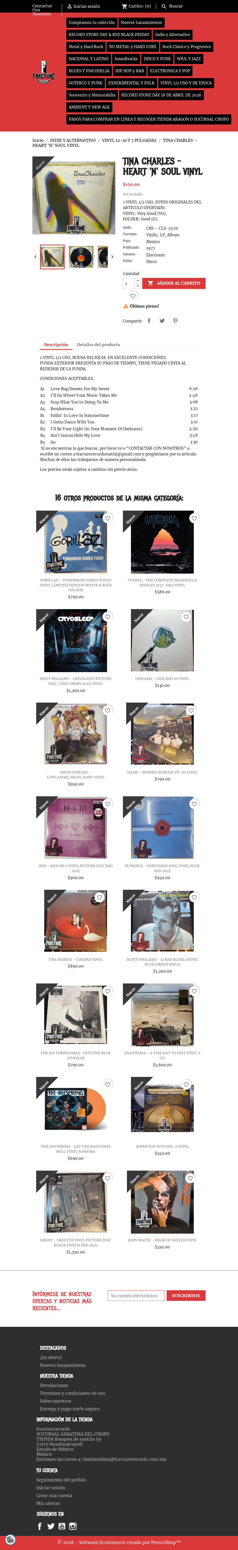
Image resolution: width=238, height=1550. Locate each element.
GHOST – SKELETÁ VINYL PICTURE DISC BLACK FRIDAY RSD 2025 (75, 1242)
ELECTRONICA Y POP (170, 71)
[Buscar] (182, 5)
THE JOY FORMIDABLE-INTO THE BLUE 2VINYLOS (75, 1055)
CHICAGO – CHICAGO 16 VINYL (162, 678)
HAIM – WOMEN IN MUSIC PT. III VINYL (162, 772)
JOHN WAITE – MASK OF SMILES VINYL (162, 1240)
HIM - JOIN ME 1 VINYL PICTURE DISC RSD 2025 (75, 868)
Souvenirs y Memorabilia (92, 95)
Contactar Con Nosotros (42, 10)
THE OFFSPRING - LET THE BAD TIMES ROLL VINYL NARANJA (76, 1149)
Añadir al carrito (174, 283)
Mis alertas (48, 1503)
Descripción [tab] (56, 344)
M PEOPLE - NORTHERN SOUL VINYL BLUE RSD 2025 (162, 868)
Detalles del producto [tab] (98, 344)
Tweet (162, 321)
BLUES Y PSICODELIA (89, 71)
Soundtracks (126, 58)
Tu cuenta (47, 1470)
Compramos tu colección (92, 22)
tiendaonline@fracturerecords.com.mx (124, 1459)
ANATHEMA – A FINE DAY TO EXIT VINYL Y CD (162, 1055)
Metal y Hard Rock (86, 46)
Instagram (79, 1526)
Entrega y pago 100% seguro (70, 1408)
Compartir (149, 321)
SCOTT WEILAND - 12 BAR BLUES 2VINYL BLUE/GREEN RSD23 (162, 962)
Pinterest (175, 321)
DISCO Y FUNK (157, 58)
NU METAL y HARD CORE (133, 46)
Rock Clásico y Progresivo (187, 46)
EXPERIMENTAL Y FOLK (131, 83)
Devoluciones (54, 1385)
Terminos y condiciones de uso (72, 1393)
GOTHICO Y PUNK (85, 83)
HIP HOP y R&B (129, 71)
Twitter (54, 1526)
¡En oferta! (51, 1357)
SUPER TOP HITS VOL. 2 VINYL (162, 1146)
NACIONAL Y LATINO (89, 58)
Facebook (45, 1526)
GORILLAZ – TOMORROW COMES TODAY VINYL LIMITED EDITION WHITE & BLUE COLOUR (76, 585)
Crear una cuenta (54, 1495)
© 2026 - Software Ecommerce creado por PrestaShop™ (119, 1542)
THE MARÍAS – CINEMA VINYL (76, 959)
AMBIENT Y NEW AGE (89, 107)
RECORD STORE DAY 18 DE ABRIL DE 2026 (161, 95)
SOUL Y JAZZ (189, 58)
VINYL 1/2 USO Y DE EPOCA (186, 83)
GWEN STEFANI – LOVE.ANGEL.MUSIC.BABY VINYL (76, 775)
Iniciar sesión (50, 1487)
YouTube (66, 1526)
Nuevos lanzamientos (63, 1365)
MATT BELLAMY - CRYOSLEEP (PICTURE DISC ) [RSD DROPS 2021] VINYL (76, 681)
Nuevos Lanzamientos (141, 22)
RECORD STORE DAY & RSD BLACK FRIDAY (109, 34)
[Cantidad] (129, 283)
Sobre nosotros (55, 1401)
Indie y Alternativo (172, 34)
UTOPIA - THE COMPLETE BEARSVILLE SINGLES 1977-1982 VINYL (162, 582)
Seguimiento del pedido (61, 1479)
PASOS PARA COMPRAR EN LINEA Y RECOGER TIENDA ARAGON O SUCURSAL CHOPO (149, 119)
